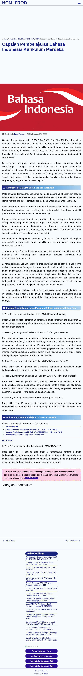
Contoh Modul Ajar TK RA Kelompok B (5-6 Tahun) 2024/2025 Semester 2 (40, 623)
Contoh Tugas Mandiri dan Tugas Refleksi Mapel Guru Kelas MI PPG (39, 628)
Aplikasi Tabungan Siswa (41, 651)
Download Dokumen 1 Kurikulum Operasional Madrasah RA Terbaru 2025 (41, 639)
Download (7, 440)
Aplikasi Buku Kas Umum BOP (41, 666)
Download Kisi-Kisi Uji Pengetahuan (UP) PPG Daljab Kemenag (39, 563)
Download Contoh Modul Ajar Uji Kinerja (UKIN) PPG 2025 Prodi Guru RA (41, 634)
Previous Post (71, 541)
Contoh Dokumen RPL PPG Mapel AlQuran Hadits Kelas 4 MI (39, 584)
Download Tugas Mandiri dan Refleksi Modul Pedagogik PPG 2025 (40, 600)
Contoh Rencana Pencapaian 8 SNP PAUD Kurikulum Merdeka (31, 430)
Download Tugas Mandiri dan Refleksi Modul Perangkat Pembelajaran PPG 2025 (40, 617)
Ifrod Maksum (20, 134)
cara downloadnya (31, 478)
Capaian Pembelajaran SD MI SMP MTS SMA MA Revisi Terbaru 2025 (34, 432)
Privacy (37, 671)
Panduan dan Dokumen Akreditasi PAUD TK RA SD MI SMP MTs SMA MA (41, 558)
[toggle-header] (79, 2)
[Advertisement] (41, 20)
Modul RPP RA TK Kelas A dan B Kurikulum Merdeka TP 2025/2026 (39, 605)
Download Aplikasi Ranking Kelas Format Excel (25, 435)
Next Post (10, 541)
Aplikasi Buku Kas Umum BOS (41, 661)
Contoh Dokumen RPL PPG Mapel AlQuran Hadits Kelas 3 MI (39, 594)
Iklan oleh (31, 646)
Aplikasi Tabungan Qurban (41, 656)
